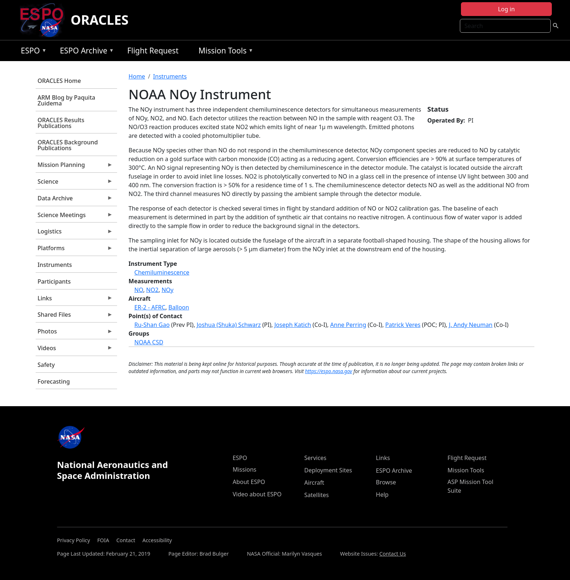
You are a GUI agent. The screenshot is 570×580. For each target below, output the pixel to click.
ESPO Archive (85, 51)
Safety (46, 365)
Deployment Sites (328, 470)
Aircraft (314, 483)
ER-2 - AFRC (150, 307)
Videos (74, 350)
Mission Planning (74, 166)
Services (315, 458)
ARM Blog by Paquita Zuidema (66, 100)
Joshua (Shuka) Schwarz (229, 325)
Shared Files (74, 316)
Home (137, 76)
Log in (506, 9)
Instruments (54, 265)
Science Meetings (74, 217)
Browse (386, 482)
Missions (244, 469)
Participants (54, 281)
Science (74, 183)
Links (74, 300)
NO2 (152, 290)
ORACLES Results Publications (60, 123)
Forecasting (53, 381)
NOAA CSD (149, 342)
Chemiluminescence (162, 272)
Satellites (316, 495)
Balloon (178, 307)
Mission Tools (224, 51)
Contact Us (392, 553)
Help (382, 495)
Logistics (74, 233)
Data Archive (74, 200)
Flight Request (152, 50)
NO (139, 290)
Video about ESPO (257, 494)
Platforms (74, 250)
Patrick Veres (403, 325)
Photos (74, 333)
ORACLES (100, 20)
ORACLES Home (59, 81)
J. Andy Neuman (471, 325)
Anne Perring (348, 325)
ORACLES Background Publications (67, 145)
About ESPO (249, 482)
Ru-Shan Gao (152, 325)
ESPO (32, 51)
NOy (167, 290)
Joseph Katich (292, 325)
